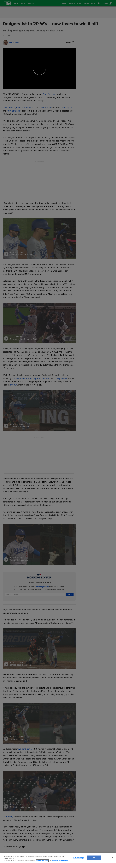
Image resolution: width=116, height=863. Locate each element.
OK (94, 858)
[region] (58, 858)
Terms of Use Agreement (60, 861)
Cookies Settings (78, 858)
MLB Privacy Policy (42, 861)
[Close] (112, 857)
